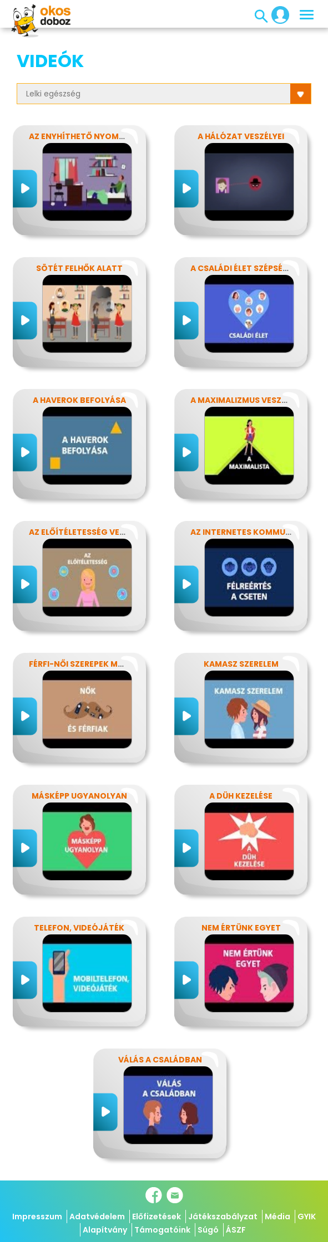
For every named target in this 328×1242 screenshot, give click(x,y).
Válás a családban (160, 1059)
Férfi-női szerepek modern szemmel (107, 663)
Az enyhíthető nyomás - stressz (100, 136)
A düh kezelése (241, 795)
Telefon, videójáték (79, 927)
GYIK (306, 1216)
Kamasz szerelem (241, 663)
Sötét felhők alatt (79, 268)
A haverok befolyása (79, 400)
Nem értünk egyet (241, 927)
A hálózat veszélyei (241, 136)
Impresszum (37, 1216)
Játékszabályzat (223, 1216)
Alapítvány (105, 1229)
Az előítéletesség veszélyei (89, 532)
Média (277, 1216)
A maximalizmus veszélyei (245, 400)
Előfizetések (156, 1216)
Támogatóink (162, 1229)
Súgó (208, 1229)
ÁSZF (236, 1229)
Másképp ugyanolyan (79, 795)
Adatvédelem (97, 1216)
